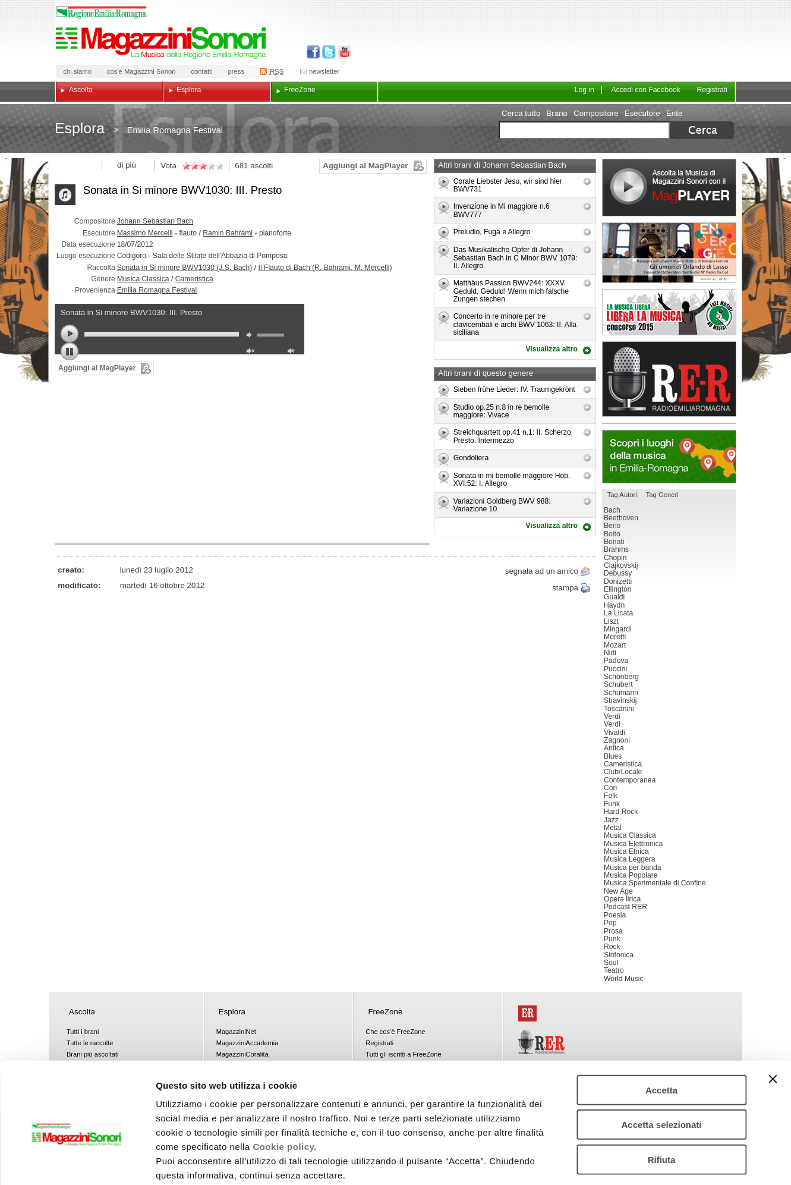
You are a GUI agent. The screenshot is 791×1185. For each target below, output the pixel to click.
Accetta (661, 1028)
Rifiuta (662, 1098)
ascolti (261, 165)
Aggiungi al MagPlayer (365, 165)
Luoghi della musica (669, 456)
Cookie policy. (285, 1085)
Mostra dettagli (625, 1161)
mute (252, 336)
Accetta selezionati (661, 1063)
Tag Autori (622, 494)
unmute (252, 352)
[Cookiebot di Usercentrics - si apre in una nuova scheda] (77, 1162)
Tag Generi (662, 494)
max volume (293, 352)
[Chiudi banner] (772, 1017)
